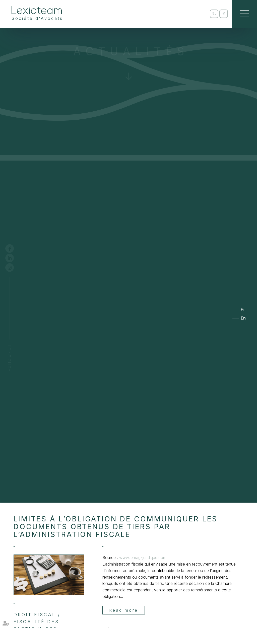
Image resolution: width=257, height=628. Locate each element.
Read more (123, 610)
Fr (243, 309)
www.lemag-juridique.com (142, 557)
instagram (14, 267)
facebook (14, 248)
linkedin (14, 258)
